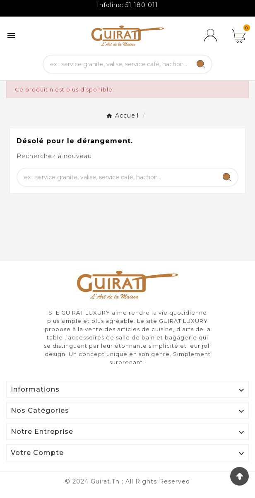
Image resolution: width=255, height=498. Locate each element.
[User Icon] (212, 35)
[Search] (201, 64)
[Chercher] (116, 64)
